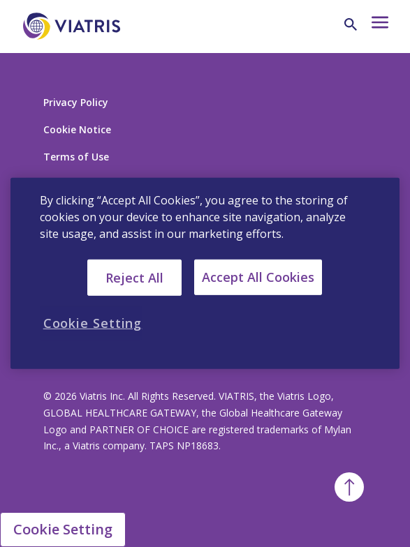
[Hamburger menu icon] (379, 26)
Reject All (134, 277)
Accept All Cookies (258, 277)
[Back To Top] (349, 487)
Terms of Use (76, 156)
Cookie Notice (77, 129)
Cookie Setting (62, 529)
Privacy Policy (75, 102)
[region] (205, 273)
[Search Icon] (350, 24)
